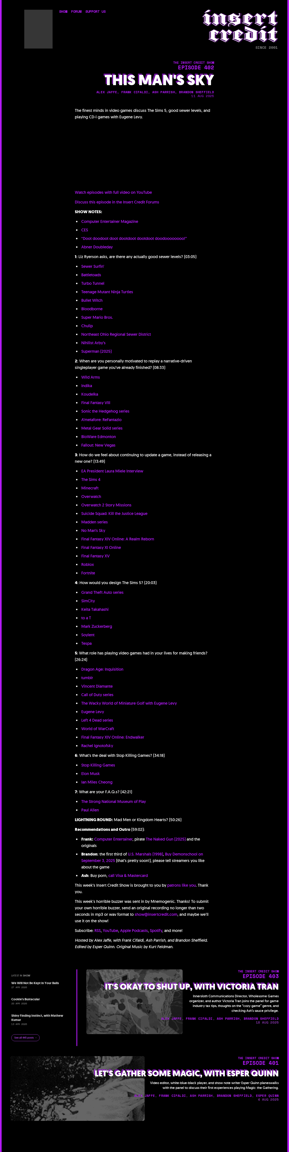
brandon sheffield (196, 92)
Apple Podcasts (134, 930)
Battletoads (91, 274)
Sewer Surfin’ (92, 266)
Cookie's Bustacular (25, 999)
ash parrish (163, 92)
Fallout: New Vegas (98, 445)
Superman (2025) (96, 351)
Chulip (87, 325)
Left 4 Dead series (97, 720)
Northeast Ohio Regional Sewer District (116, 334)
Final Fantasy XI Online (101, 547)
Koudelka (89, 394)
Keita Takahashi (95, 609)
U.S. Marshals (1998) (145, 854)
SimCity (88, 601)
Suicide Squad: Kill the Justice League (114, 513)
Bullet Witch (92, 300)
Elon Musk (90, 773)
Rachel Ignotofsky (97, 745)
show (63, 12)
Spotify (156, 930)
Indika (86, 385)
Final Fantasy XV (95, 556)
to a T (86, 617)
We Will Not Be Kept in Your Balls (35, 983)
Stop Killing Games (98, 765)
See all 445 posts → (25, 1037)
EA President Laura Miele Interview (112, 471)
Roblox (87, 564)
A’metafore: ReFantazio (101, 419)
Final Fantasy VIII (95, 402)
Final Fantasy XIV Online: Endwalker (112, 737)
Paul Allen (90, 810)
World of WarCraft (97, 728)
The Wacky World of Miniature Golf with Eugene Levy (129, 703)
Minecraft (89, 488)
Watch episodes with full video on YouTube (113, 192)
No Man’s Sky (93, 530)
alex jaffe (106, 92)
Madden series (94, 522)
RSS (97, 930)
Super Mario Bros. (97, 317)
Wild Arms (90, 377)
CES (84, 230)
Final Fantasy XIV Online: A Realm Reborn (117, 539)
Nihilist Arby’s (93, 342)
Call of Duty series (97, 694)
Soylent (87, 634)
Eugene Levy (92, 711)
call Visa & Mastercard (128, 875)
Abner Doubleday (97, 247)
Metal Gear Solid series (102, 428)
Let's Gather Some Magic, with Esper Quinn (187, 1073)
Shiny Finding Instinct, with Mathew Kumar (37, 1017)
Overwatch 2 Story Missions (106, 505)
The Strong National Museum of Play (113, 801)
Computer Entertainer (113, 839)
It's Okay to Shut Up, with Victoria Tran (192, 987)
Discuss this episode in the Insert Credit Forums (117, 202)
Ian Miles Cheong (96, 782)
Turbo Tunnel (92, 283)
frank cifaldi (134, 92)
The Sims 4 (90, 479)
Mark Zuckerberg (96, 626)
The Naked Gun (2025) (166, 839)
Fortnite (88, 573)
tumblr (87, 677)
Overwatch (91, 496)
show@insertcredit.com (156, 914)
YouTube (110, 930)
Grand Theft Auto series (102, 592)
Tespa (86, 643)
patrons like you (181, 885)
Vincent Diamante (97, 686)
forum (76, 12)
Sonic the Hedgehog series (105, 411)
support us (95, 12)
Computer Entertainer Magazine (109, 221)
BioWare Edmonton (98, 436)
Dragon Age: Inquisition (102, 669)
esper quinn (267, 1095)
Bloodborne (92, 308)
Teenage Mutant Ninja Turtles (107, 291)
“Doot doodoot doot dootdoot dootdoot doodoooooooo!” (134, 238)
